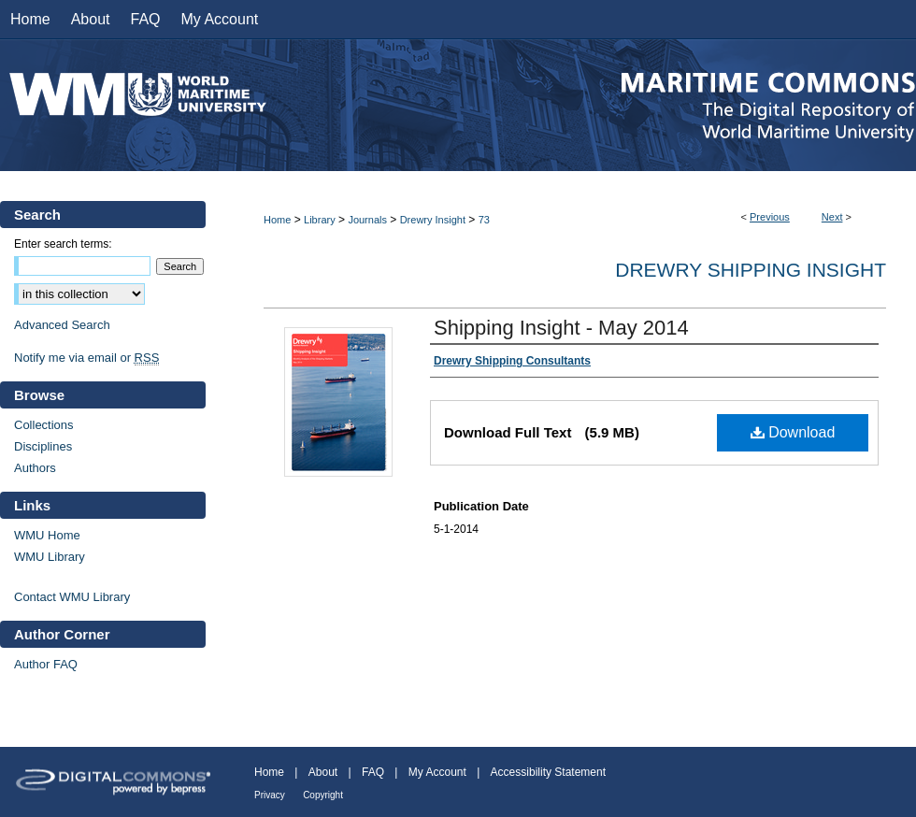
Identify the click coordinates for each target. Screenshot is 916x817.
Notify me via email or (86, 358)
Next (832, 216)
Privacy (269, 795)
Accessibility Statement (548, 772)
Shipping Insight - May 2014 (561, 327)
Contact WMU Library (72, 597)
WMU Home (47, 535)
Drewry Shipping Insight (750, 269)
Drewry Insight (432, 219)
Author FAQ (46, 664)
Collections (44, 425)
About (322, 772)
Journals (367, 219)
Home (277, 219)
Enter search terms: (63, 244)
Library (320, 219)
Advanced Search (62, 325)
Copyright (323, 795)
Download (793, 432)
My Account (437, 772)
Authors (35, 468)
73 (484, 219)
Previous (770, 216)
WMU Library (49, 557)
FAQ (373, 772)
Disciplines (43, 446)
